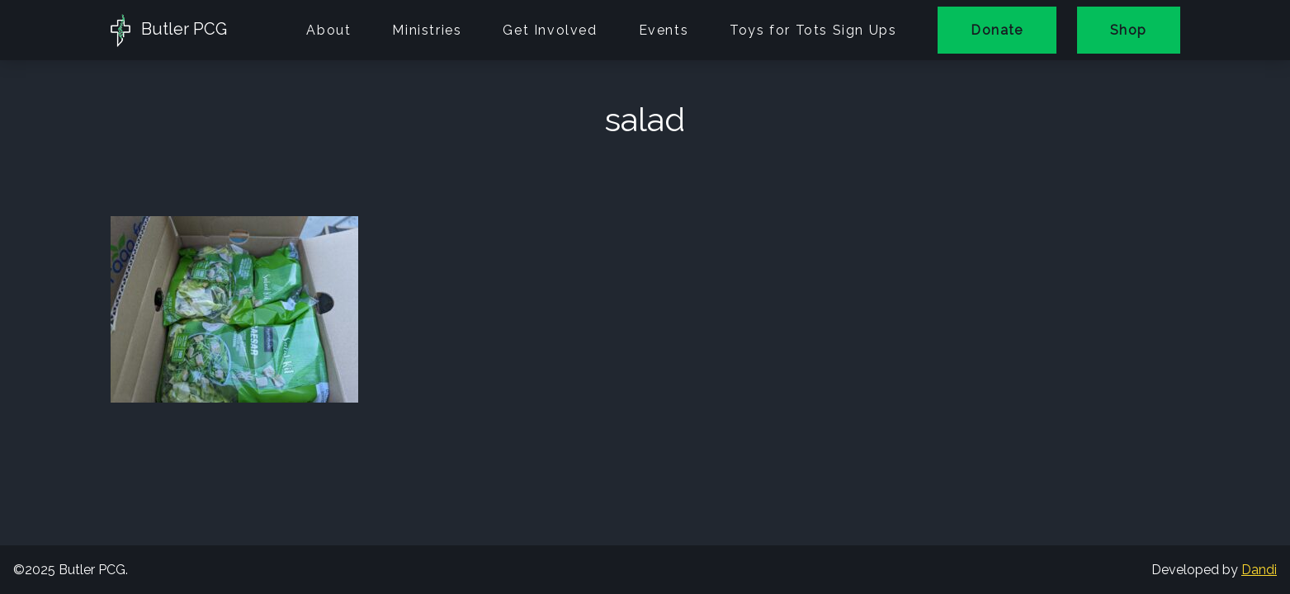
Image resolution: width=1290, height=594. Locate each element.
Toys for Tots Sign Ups (813, 30)
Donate (997, 30)
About (328, 30)
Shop (1128, 30)
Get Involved (550, 30)
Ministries (426, 30)
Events (664, 30)
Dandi (1259, 570)
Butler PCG (169, 30)
